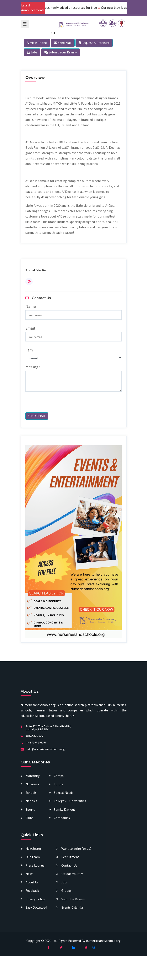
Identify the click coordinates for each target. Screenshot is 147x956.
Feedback (32, 890)
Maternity (33, 776)
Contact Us (69, 865)
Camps (59, 776)
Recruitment (70, 857)
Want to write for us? (76, 848)
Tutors (58, 784)
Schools (31, 792)
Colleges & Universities (70, 801)
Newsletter (33, 848)
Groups (66, 890)
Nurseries (32, 784)
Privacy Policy (35, 899)
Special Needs (63, 792)
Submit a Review (73, 899)
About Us (32, 882)
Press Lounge (35, 865)
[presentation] (53, 404)
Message (33, 367)
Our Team (33, 857)
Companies (62, 818)
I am (29, 350)
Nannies (31, 801)
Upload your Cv (72, 874)
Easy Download (36, 907)
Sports (30, 809)
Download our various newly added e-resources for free (61, 7)
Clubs (29, 818)
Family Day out (64, 809)
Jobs (64, 882)
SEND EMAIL (37, 416)
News (29, 874)
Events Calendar (72, 907)
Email (30, 328)
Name (30, 306)
